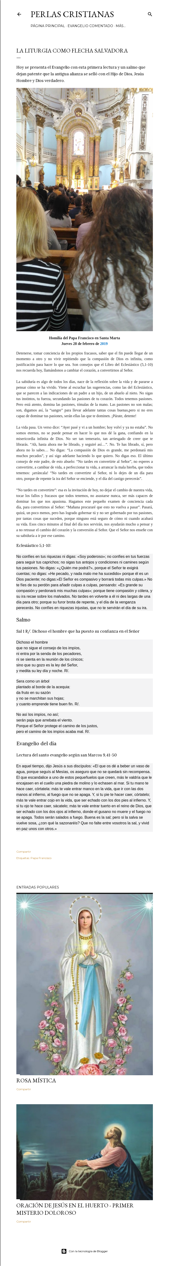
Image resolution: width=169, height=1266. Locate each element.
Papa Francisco (41, 858)
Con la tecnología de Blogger (84, 1251)
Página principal (48, 26)
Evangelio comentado (90, 26)
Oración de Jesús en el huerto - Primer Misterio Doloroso (75, 1209)
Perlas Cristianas (72, 14)
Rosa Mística (36, 1080)
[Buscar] (150, 13)
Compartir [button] (23, 851)
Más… (121, 26)
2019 (104, 344)
